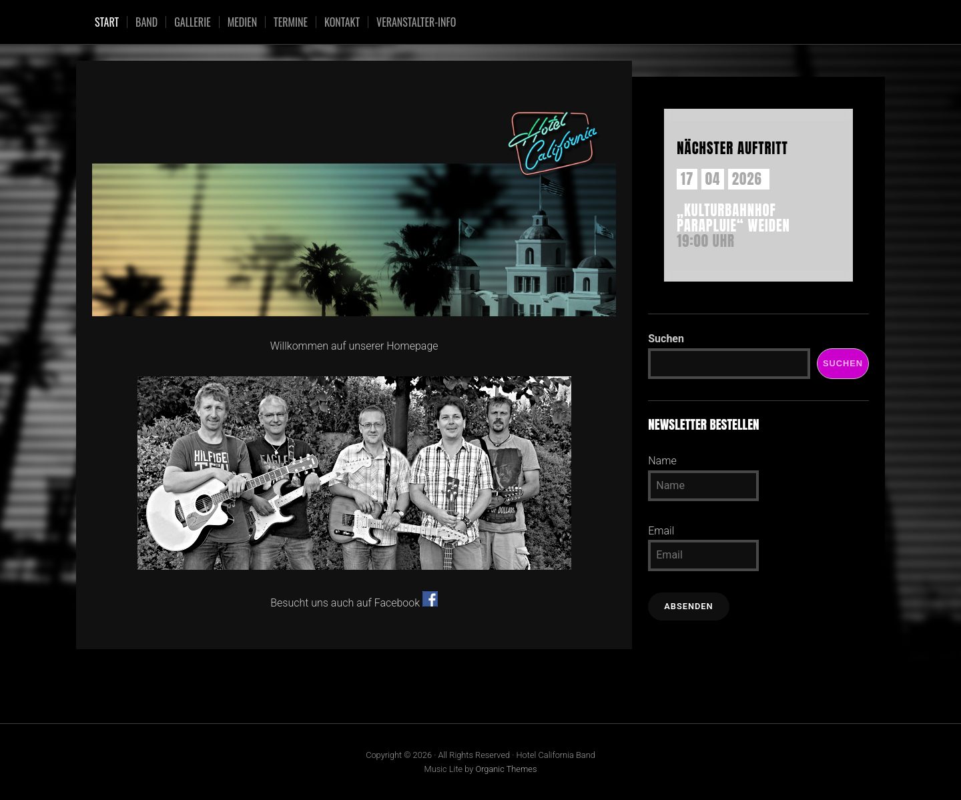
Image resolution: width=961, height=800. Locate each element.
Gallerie (192, 22)
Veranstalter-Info (416, 22)
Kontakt (342, 22)
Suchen (666, 338)
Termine (291, 22)
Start (107, 22)
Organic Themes (506, 769)
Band (146, 22)
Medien (242, 22)
